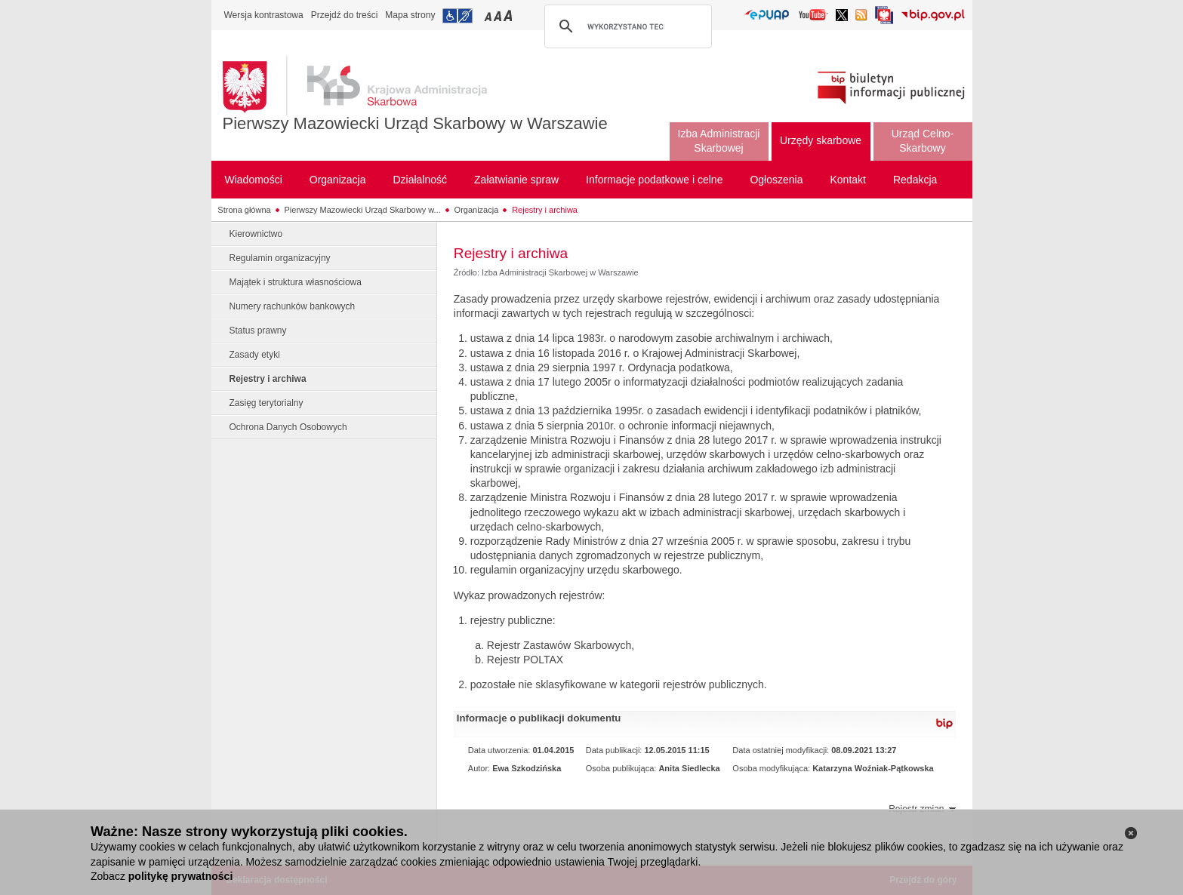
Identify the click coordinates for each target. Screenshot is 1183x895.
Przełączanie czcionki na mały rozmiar (489, 15)
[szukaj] (625, 26)
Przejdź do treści (344, 15)
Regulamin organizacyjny (280, 258)
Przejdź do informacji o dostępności (457, 15)
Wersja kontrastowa (263, 15)
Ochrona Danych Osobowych (288, 427)
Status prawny (258, 330)
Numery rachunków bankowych (293, 306)
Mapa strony (410, 15)
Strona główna (243, 209)
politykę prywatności (180, 876)
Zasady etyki (255, 354)
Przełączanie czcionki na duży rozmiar (509, 15)
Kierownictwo (256, 234)
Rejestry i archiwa (545, 209)
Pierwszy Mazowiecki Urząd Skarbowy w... (363, 209)
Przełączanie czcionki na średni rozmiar (499, 15)
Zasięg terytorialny (266, 403)
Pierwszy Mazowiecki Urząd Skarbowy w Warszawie (415, 123)
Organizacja (476, 209)
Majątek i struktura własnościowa (296, 282)
